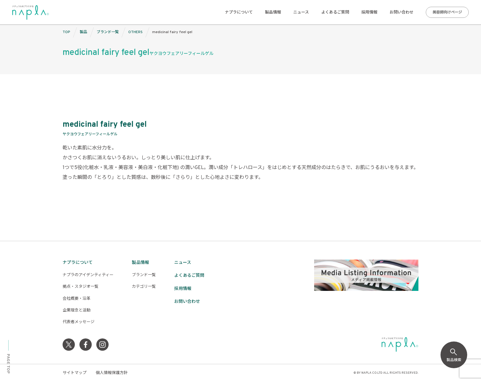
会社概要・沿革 (76, 298)
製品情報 (273, 12)
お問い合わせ (402, 12)
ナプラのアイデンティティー (88, 275)
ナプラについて (239, 12)
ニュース (301, 12)
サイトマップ (75, 373)
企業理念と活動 (76, 310)
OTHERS (135, 32)
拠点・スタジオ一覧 (80, 286)
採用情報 (369, 12)
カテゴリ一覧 (144, 286)
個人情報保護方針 (112, 373)
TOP (66, 32)
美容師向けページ (447, 12)
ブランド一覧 (108, 32)
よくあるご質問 (335, 12)
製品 (83, 32)
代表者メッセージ (78, 322)
